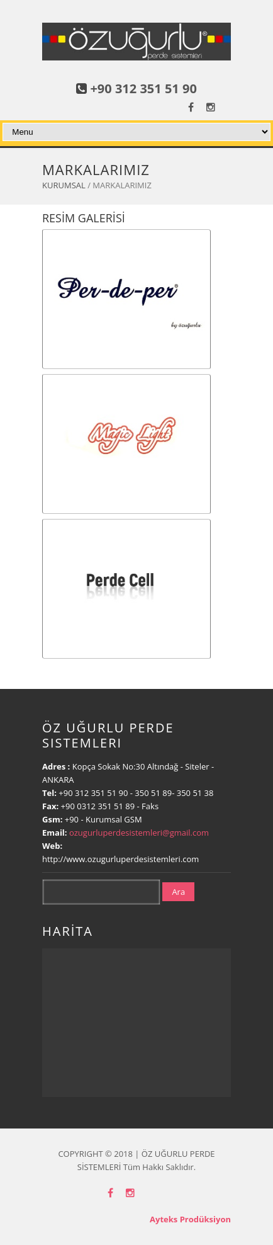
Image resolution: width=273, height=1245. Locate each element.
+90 (73, 819)
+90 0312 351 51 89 (98, 806)
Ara (178, 891)
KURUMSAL (64, 185)
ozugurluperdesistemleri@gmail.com (139, 832)
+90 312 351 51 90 (143, 88)
